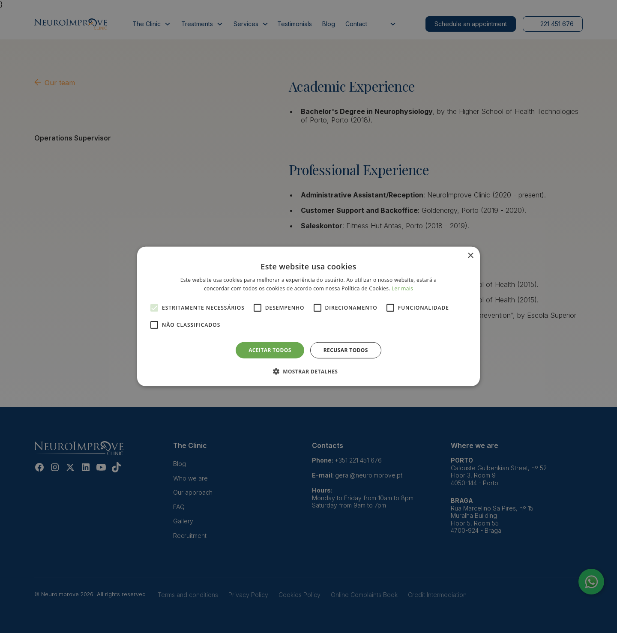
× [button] (470, 256)
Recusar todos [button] (345, 350)
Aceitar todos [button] (270, 350)
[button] (308, 371)
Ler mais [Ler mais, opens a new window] (402, 288)
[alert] (308, 316)
